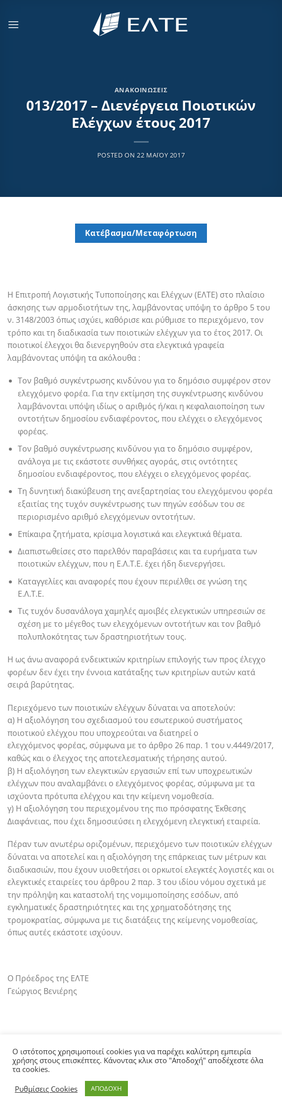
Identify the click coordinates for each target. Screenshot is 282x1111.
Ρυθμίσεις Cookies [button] (46, 1088)
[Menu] (13, 24)
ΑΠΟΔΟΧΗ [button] (106, 1088)
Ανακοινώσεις (141, 89)
